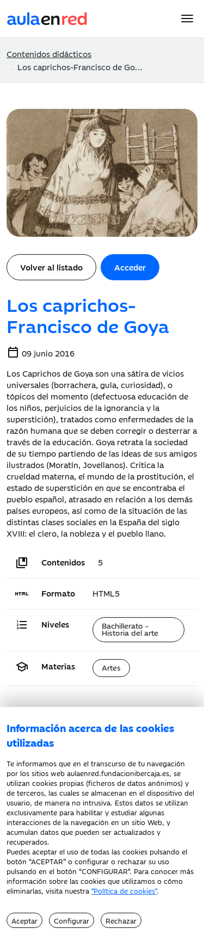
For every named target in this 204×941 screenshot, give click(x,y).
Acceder (130, 267)
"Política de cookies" (124, 890)
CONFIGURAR (105, 871)
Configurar (71, 920)
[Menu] (187, 18)
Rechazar (121, 920)
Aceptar (24, 920)
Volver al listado (51, 267)
